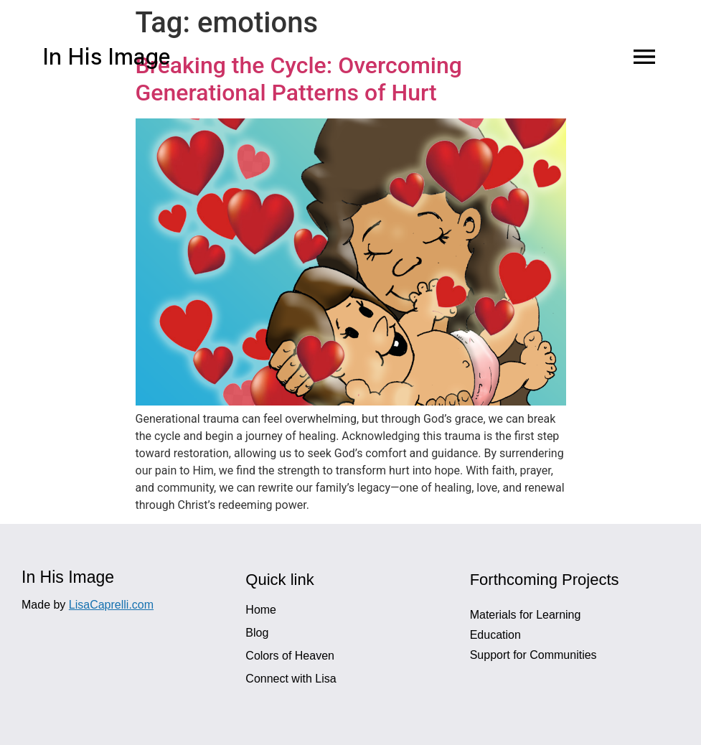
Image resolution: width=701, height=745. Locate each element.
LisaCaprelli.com (111, 605)
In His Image (106, 58)
